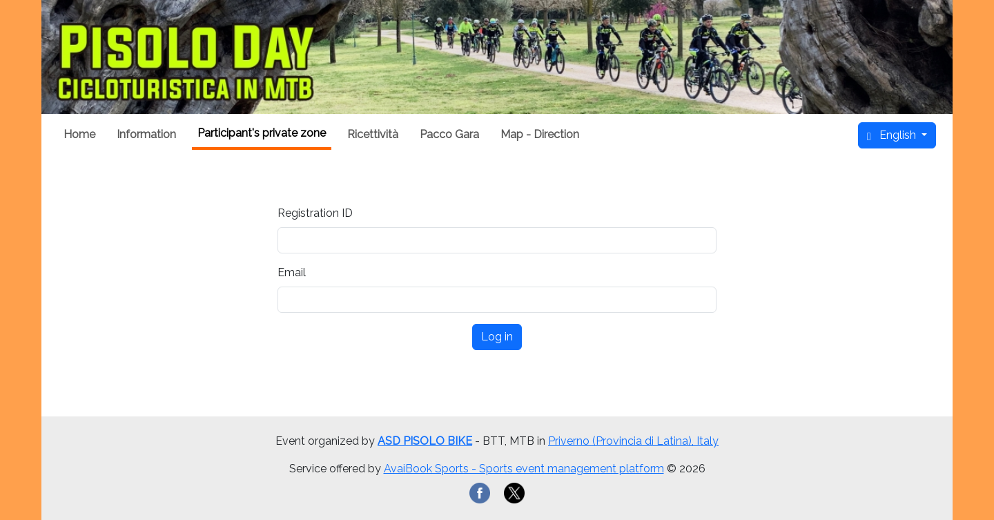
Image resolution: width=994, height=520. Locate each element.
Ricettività (372, 134)
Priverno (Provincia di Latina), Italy (633, 440)
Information (146, 134)
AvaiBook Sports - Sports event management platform (524, 468)
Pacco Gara (449, 134)
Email (291, 272)
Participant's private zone (261, 132)
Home (79, 134)
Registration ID (315, 213)
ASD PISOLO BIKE (425, 440)
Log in (497, 336)
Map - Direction (539, 134)
